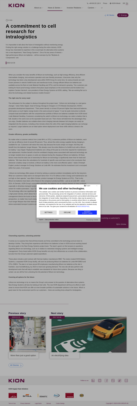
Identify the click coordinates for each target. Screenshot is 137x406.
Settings (48, 212)
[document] (68, 198)
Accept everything (87, 212)
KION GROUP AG (83, 206)
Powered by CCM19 (92, 219)
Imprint (41, 219)
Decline (67, 212)
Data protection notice (51, 219)
